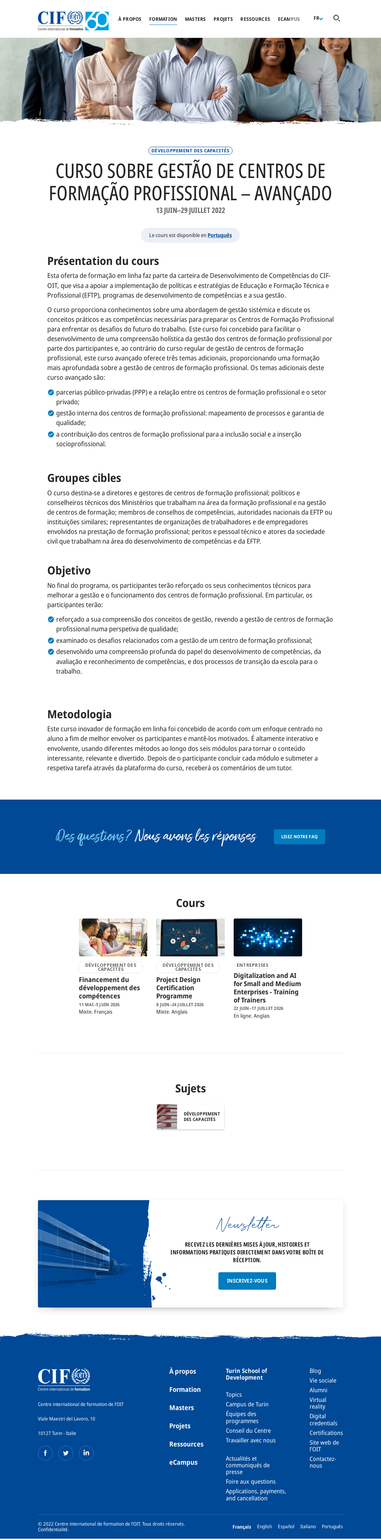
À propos (129, 19)
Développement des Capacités (190, 151)
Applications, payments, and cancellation (256, 1494)
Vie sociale (323, 1380)
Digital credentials (323, 1419)
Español (286, 1526)
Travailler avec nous (251, 1440)
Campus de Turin (247, 1404)
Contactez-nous (323, 1462)
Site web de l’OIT (324, 1445)
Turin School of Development (246, 1374)
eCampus (183, 1462)
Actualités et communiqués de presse (248, 1465)
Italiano (308, 1526)
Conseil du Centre (248, 1430)
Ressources (255, 19)
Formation (163, 19)
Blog (315, 1371)
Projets (223, 19)
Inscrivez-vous (247, 1280)
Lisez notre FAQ (299, 836)
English (264, 1526)
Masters (195, 19)
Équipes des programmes (242, 1417)
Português (220, 235)
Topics (234, 1394)
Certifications (326, 1433)
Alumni (318, 1390)
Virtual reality (318, 1403)
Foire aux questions (251, 1481)
